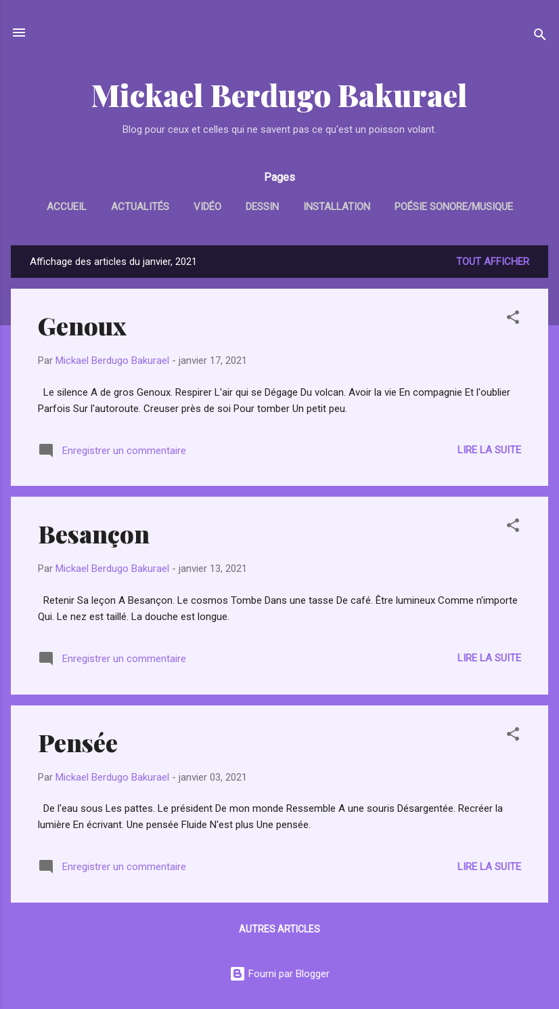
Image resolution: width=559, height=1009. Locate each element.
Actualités (140, 207)
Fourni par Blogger (279, 974)
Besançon (94, 533)
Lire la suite (489, 450)
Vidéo (207, 207)
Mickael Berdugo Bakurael (279, 95)
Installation (336, 207)
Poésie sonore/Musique (454, 207)
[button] (513, 319)
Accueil (67, 207)
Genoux (82, 325)
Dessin (262, 207)
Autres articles (279, 929)
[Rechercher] (540, 37)
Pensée (78, 742)
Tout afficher (492, 261)
